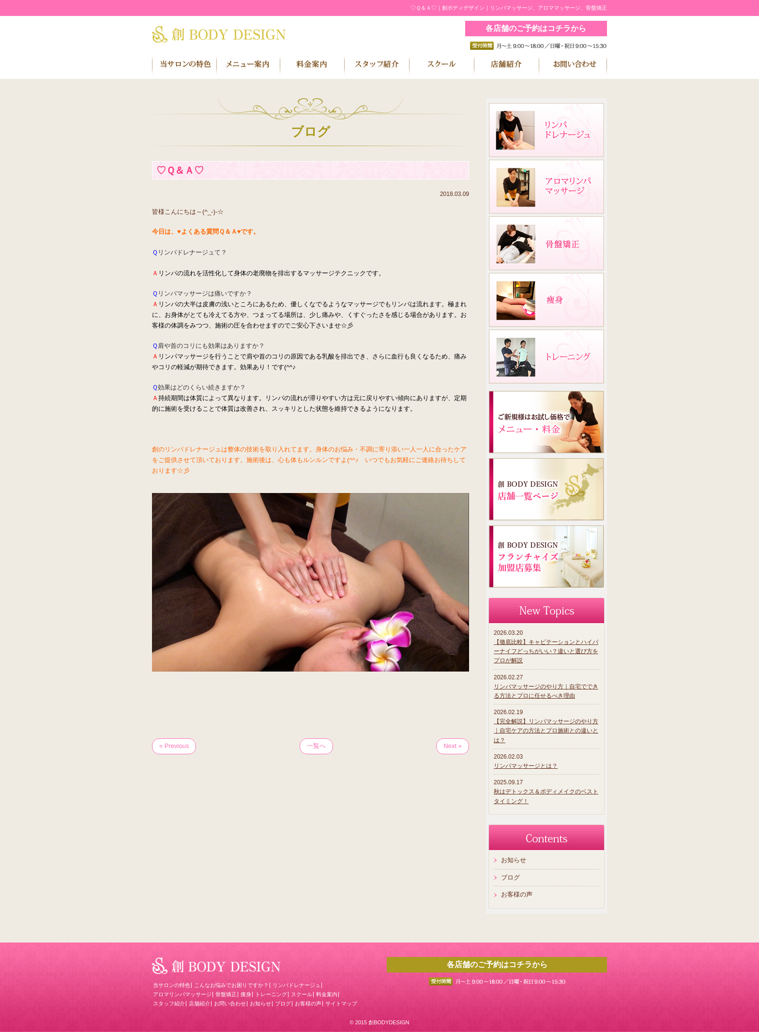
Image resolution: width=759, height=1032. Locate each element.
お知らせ (513, 860)
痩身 (246, 994)
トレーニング (271, 994)
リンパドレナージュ (296, 985)
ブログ (510, 877)
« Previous (174, 745)
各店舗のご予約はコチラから (536, 28)
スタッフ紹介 (169, 1003)
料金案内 (326, 994)
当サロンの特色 (171, 985)
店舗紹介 (199, 1003)
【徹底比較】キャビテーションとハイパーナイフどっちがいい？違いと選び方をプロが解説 (546, 651)
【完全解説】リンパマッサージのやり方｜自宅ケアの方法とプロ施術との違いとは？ (546, 730)
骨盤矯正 (226, 994)
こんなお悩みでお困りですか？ (231, 985)
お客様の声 (516, 894)
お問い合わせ (230, 1003)
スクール (301, 994)
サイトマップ (341, 1003)
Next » (452, 745)
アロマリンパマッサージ (182, 994)
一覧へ (316, 745)
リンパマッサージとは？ (526, 766)
